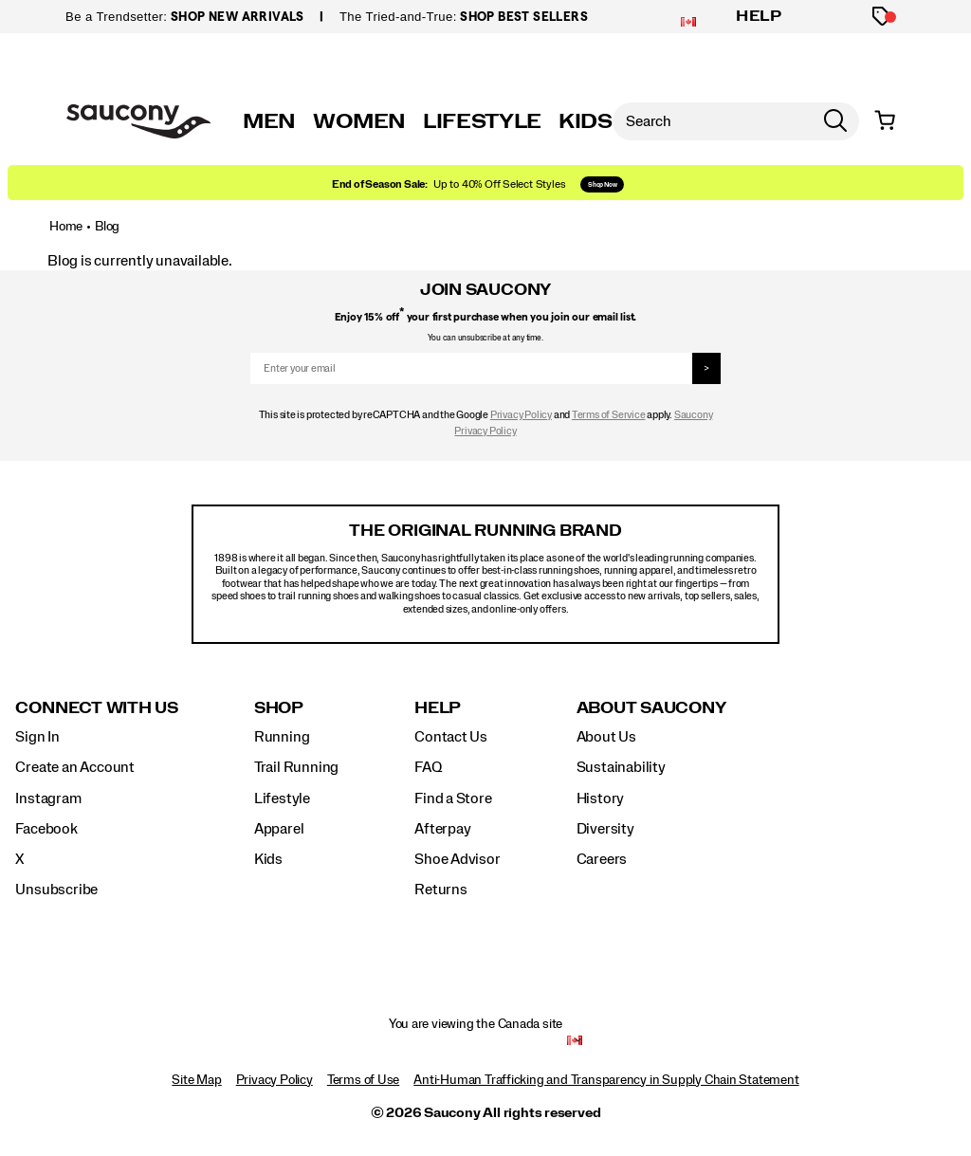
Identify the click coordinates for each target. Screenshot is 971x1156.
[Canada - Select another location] (574, 1040)
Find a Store (452, 798)
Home (65, 226)
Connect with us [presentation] (96, 708)
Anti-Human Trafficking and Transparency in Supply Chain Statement (605, 1080)
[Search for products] (712, 121)
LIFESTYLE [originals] (482, 121)
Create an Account (74, 767)
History (601, 798)
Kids (268, 859)
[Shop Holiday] (485, 182)
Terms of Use (363, 1080)
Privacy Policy (521, 415)
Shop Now (602, 185)
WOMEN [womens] (359, 121)
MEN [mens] (269, 121)
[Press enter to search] (835, 121)
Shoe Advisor (457, 859)
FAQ (427, 767)
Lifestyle (282, 798)
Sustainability (621, 767)
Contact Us (450, 736)
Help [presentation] (437, 708)
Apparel (279, 828)
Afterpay (442, 828)
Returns (440, 889)
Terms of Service (609, 415)
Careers (602, 859)
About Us (606, 736)
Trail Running (296, 767)
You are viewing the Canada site (476, 1024)
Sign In (37, 736)
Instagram (48, 798)
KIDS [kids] (586, 121)
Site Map (196, 1080)
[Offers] (882, 17)
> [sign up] (706, 368)
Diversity (605, 828)
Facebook (46, 828)
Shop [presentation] (278, 708)
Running (282, 736)
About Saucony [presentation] (651, 708)
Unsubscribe (56, 889)
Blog (107, 226)
